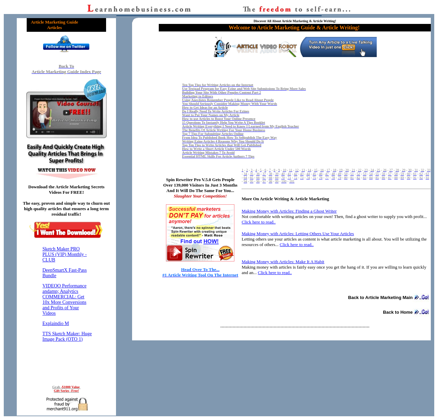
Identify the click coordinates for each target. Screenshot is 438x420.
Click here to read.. (275, 272)
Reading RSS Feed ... (66, 310)
